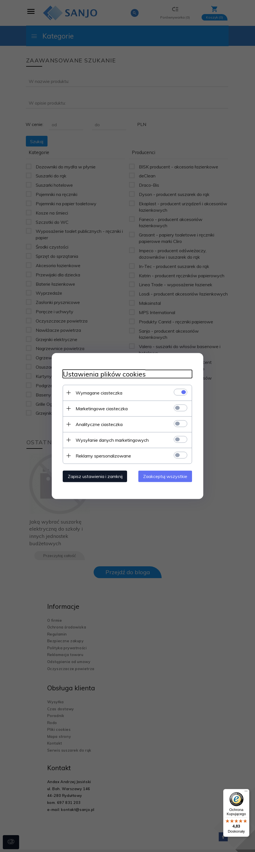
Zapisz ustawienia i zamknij (95, 476)
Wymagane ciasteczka (99, 393)
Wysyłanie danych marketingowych (112, 440)
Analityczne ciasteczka (99, 424)
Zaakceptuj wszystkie (165, 476)
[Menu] (246, 792)
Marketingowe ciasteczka (102, 408)
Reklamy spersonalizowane (103, 456)
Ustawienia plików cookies (104, 374)
